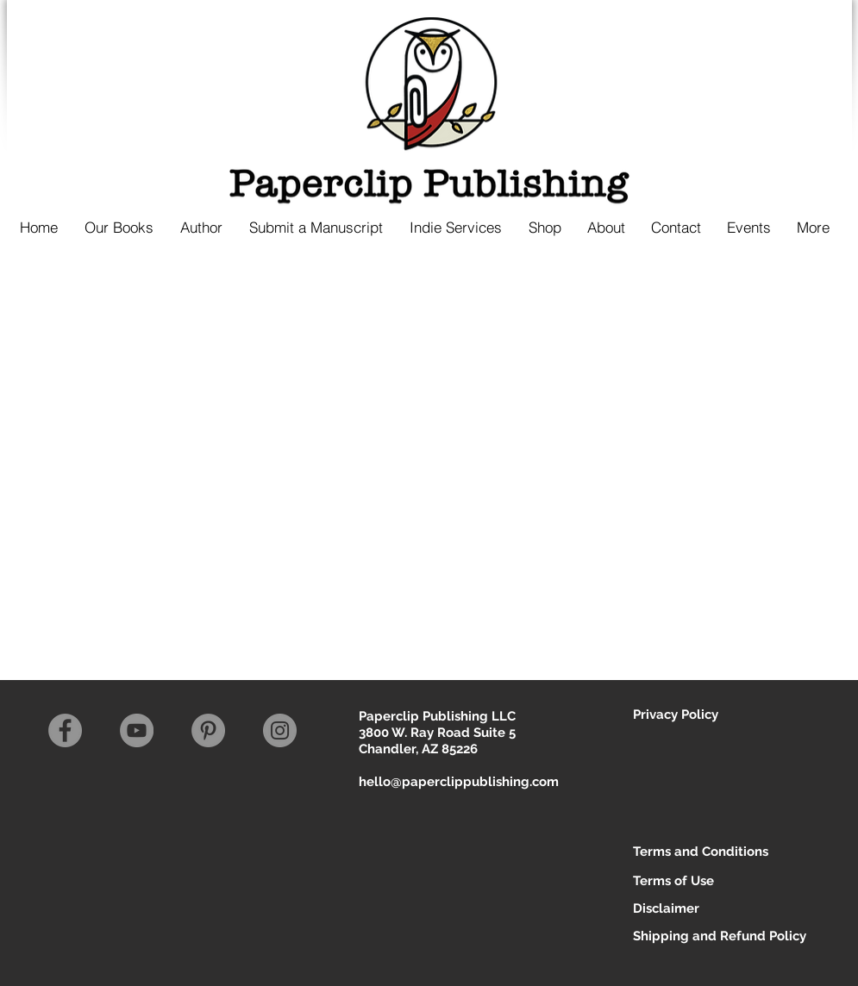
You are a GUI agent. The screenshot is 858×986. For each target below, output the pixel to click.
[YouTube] (136, 730)
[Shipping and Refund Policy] (719, 936)
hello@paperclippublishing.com (459, 781)
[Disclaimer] (700, 909)
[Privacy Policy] (694, 715)
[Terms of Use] (694, 881)
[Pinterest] (208, 730)
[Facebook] (65, 730)
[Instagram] (280, 730)
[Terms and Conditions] (700, 852)
